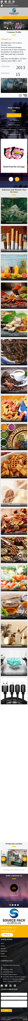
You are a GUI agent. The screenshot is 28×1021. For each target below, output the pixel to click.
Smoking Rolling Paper (9, 129)
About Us (3, 948)
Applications (4, 951)
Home (2, 943)
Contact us (7, 935)
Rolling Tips (22, 129)
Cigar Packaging (14, 120)
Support (3, 953)
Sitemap (25, 1019)
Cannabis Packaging (14, 115)
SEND (6, 1010)
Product (3, 946)
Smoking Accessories (14, 134)
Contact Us (4, 956)
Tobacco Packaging (14, 125)
